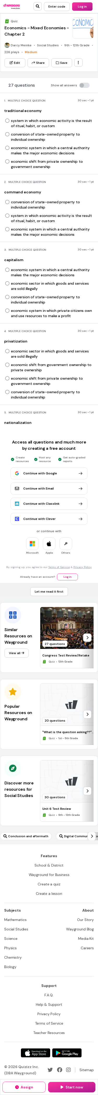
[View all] (16, 653)
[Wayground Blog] (80, 929)
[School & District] (49, 865)
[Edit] (14, 62)
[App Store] (35, 1052)
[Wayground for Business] (49, 874)
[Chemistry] (13, 957)
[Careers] (87, 948)
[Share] (38, 62)
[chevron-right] (87, 637)
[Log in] (82, 6)
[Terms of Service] (49, 1023)
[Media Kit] (86, 938)
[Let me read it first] (49, 591)
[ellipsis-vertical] (78, 62)
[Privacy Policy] (48, 1014)
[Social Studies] (16, 929)
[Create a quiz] (49, 884)
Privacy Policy (82, 567)
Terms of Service (59, 567)
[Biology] (10, 966)
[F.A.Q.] (48, 995)
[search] (37, 6)
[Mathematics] (15, 919)
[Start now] (72, 1087)
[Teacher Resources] (49, 1032)
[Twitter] (50, 1070)
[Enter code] (57, 6)
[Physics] (10, 948)
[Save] (61, 62)
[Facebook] (59, 1070)
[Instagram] (68, 1070)
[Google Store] (67, 1052)
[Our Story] (85, 919)
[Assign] (24, 1087)
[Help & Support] (49, 1004)
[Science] (11, 938)
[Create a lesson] (49, 893)
